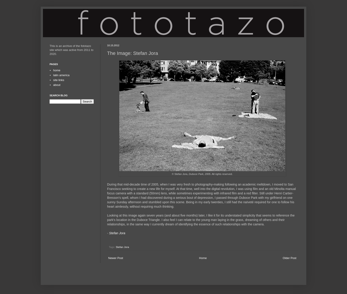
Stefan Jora (117, 233)
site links (58, 80)
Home (203, 258)
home (56, 70)
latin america (61, 75)
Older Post (289, 258)
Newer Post (115, 258)
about (56, 85)
